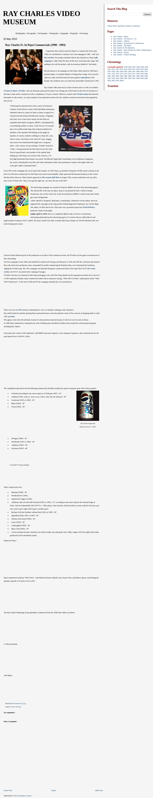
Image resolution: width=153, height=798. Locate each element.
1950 (146, 67)
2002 (113, 81)
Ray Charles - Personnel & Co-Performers (128, 43)
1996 (129, 78)
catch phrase (85, 77)
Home (53, 790)
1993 (117, 78)
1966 (129, 71)
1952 (113, 69)
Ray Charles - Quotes (121, 52)
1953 (117, 69)
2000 (146, 78)
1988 (138, 76)
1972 (113, 74)
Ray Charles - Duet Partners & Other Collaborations (132, 50)
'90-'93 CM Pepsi (15, 707)
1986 (129, 76)
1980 (146, 74)
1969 (142, 71)
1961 (109, 71)
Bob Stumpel (16, 703)
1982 (113, 76)
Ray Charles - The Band (122, 46)
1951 (109, 69)
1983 (117, 76)
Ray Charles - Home (120, 36)
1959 (142, 69)
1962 (113, 71)
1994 (121, 78)
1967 (133, 71)
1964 (121, 71)
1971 (109, 74)
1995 (125, 78)
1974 (121, 74)
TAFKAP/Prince (88, 207)
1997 (133, 78)
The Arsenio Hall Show (51, 177)
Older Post (99, 790)
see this (11, 316)
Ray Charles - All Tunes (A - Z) (124, 39)
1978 (138, 74)
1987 (133, 76)
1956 (129, 69)
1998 (138, 78)
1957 (133, 69)
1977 (133, 74)
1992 (113, 78)
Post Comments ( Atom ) (23, 796)
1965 (125, 71)
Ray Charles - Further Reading (124, 55)
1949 (142, 67)
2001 (109, 81)
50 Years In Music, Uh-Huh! (14, 91)
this (45, 58)
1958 (138, 69)
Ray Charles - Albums (121, 41)
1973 (117, 74)
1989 (142, 76)
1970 (146, 71)
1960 (146, 69)
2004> (122, 81)
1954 (121, 69)
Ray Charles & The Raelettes (124, 48)
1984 (121, 76)
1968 (138, 71)
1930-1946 (128, 67)
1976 (129, 74)
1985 (125, 76)
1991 (109, 78)
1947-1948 (136, 67)
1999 (142, 78)
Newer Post (8, 790)
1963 (117, 71)
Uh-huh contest (83, 94)
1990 (146, 76)
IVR (19, 310)
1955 (125, 69)
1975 (125, 74)
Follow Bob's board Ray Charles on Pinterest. (123, 26)
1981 (109, 76)
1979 (142, 74)
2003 (117, 81)
